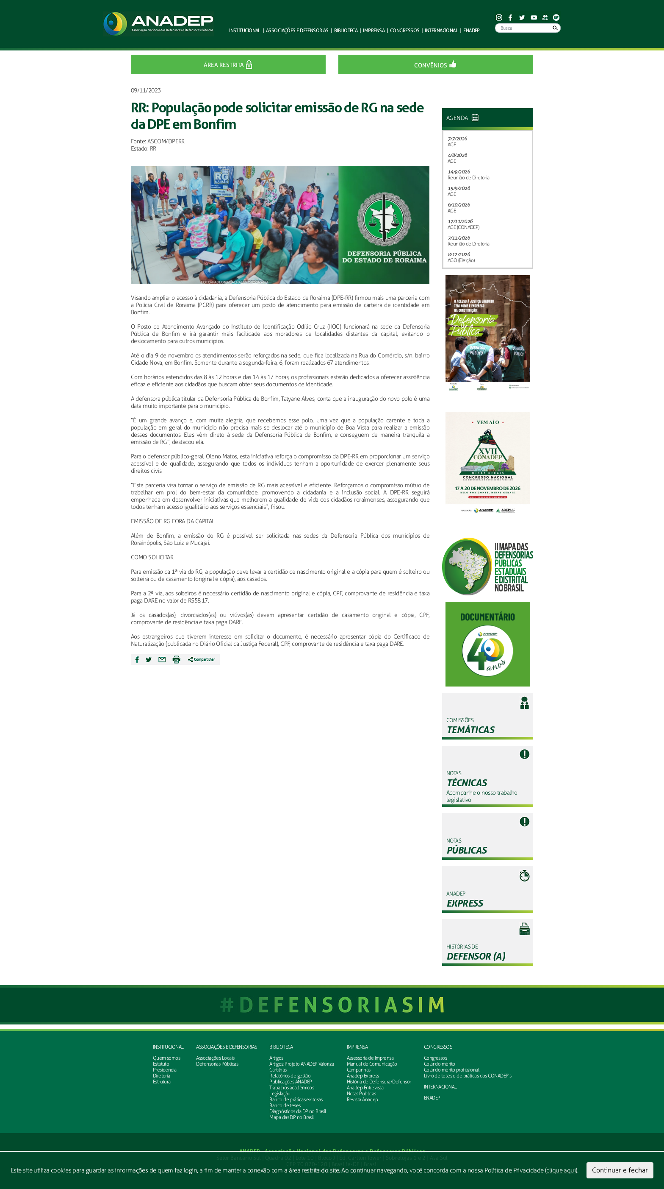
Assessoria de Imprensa (370, 1058)
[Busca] (528, 28)
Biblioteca (281, 1047)
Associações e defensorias (226, 1047)
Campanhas (359, 1070)
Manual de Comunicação (372, 1064)
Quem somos (166, 1058)
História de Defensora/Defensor (379, 1082)
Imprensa (357, 1047)
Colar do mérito (439, 1064)
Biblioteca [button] (345, 30)
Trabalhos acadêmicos (291, 1088)
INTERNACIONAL (440, 1087)
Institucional (168, 1047)
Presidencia (165, 1070)
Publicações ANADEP (290, 1082)
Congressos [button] (404, 30)
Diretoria (161, 1076)
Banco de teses (284, 1105)
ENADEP (471, 30)
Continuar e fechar (620, 1170)
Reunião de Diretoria (469, 178)
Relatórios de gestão (289, 1076)
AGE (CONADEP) (463, 227)
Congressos (438, 1047)
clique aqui (560, 1170)
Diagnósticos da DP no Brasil (297, 1111)
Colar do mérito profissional (451, 1070)
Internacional (441, 30)
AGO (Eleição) (461, 260)
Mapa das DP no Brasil (291, 1117)
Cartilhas (277, 1070)
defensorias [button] (297, 30)
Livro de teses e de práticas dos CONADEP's (467, 1076)
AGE (452, 145)
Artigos (276, 1058)
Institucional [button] (244, 30)
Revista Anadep (362, 1099)
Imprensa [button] (374, 30)
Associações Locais (215, 1058)
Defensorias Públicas (217, 1064)
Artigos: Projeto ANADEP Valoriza (301, 1064)
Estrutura (162, 1082)
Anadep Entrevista (365, 1088)
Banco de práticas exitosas (295, 1099)
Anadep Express (363, 1076)
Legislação (279, 1094)
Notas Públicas (361, 1094)
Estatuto (161, 1064)
